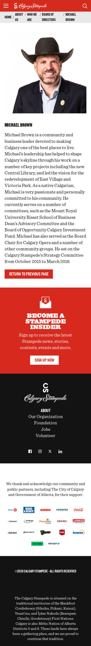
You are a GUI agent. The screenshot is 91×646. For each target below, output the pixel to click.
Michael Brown (71, 17)
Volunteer (45, 435)
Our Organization (45, 416)
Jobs (45, 429)
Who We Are (32, 17)
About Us (19, 17)
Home (8, 17)
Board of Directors (49, 17)
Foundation (45, 423)
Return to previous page (29, 274)
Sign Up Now (44, 360)
